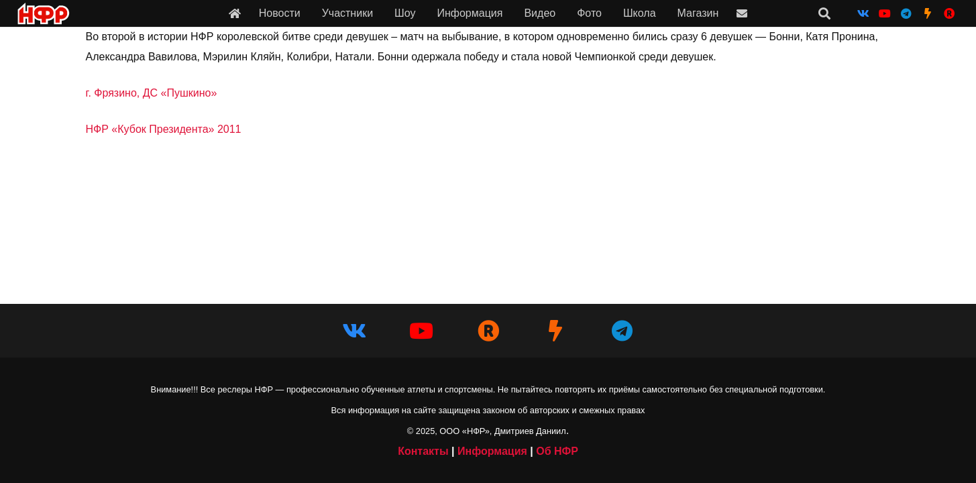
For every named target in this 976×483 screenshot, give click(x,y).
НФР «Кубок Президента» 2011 (163, 129)
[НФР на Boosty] (927, 13)
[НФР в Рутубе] (488, 331)
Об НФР (557, 451)
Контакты (423, 451)
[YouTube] (885, 13)
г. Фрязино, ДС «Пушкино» (151, 93)
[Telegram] (906, 13)
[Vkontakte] (863, 13)
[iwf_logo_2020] (43, 13)
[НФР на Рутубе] (949, 13)
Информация (492, 451)
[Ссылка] (235, 13)
